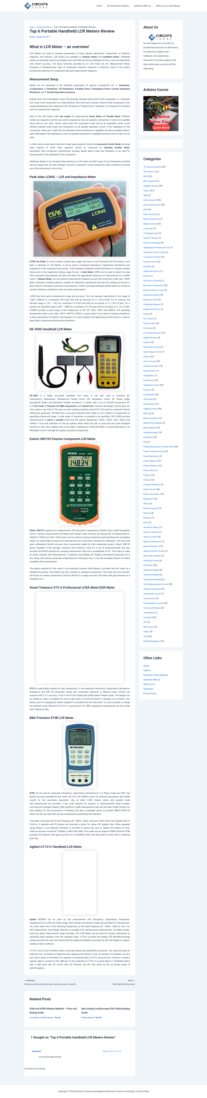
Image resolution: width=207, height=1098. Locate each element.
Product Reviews (49, 1018)
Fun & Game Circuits (152, 333)
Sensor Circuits (150, 540)
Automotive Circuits (152, 205)
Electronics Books (151, 295)
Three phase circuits (152, 597)
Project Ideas (149, 473)
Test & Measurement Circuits (156, 587)
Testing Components (153, 592)
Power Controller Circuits (155, 454)
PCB (145, 442)
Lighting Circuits (151, 408)
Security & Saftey (151, 530)
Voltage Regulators (152, 644)
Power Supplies (150, 464)
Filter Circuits (149, 323)
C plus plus (148, 228)
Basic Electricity (150, 214)
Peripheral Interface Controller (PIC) (160, 446)
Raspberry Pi (149, 502)
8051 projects (149, 181)
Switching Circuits (151, 563)
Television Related (151, 578)
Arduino (147, 190)
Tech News (148, 568)
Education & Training (153, 280)
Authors (147, 674)
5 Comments (35, 1018)
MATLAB (147, 413)
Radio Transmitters (152, 497)
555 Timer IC (149, 171)
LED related (148, 399)
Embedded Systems (152, 304)
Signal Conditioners (152, 544)
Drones (146, 276)
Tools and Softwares (153, 611)
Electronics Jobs (151, 299)
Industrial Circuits (151, 366)
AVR (145, 209)
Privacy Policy (149, 697)
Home (103, 6)
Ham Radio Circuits (152, 347)
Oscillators (148, 437)
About (146, 669)
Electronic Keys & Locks (154, 290)
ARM (145, 195)
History (146, 356)
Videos (146, 635)
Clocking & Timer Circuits (155, 252)
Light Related (149, 404)
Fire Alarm (148, 328)
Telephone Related (152, 573)
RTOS (146, 525)
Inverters (147, 389)
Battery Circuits (150, 223)
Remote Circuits (150, 511)
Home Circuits (150, 361)
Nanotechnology (151, 432)
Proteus (147, 483)
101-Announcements (153, 167)
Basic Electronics (151, 219)
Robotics (147, 521)
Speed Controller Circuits (155, 554)
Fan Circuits (148, 318)
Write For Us (149, 688)
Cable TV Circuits (151, 238)
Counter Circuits (150, 261)
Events (146, 314)
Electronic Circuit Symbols (155, 678)
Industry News (150, 371)
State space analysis (153, 559)
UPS (145, 625)
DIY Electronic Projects (120, 6)
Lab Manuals (149, 394)
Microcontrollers (151, 418)
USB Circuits (149, 630)
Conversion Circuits (152, 257)
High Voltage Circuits (153, 352)
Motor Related (150, 427)
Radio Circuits (149, 492)
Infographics (149, 375)
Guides (146, 342)
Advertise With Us (144, 6)
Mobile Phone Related (153, 423)
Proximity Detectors (152, 487)
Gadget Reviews (150, 337)
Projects (147, 478)
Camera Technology (152, 242)
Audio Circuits (149, 200)
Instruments (149, 380)
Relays (146, 506)
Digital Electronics (151, 271)
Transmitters (149, 616)
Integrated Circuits (152, 385)
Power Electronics (151, 459)
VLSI (145, 639)
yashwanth (37, 1052)
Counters (147, 266)
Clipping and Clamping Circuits (157, 247)
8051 (145, 176)
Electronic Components (154, 285)
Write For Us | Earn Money (168, 6)
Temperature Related (153, 582)
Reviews (147, 516)
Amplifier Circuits (151, 186)
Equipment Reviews (152, 309)
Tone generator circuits (154, 606)
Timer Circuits (150, 601)
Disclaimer (148, 692)
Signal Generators (151, 549)
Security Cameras (151, 535)
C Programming (150, 233)
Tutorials (147, 620)
